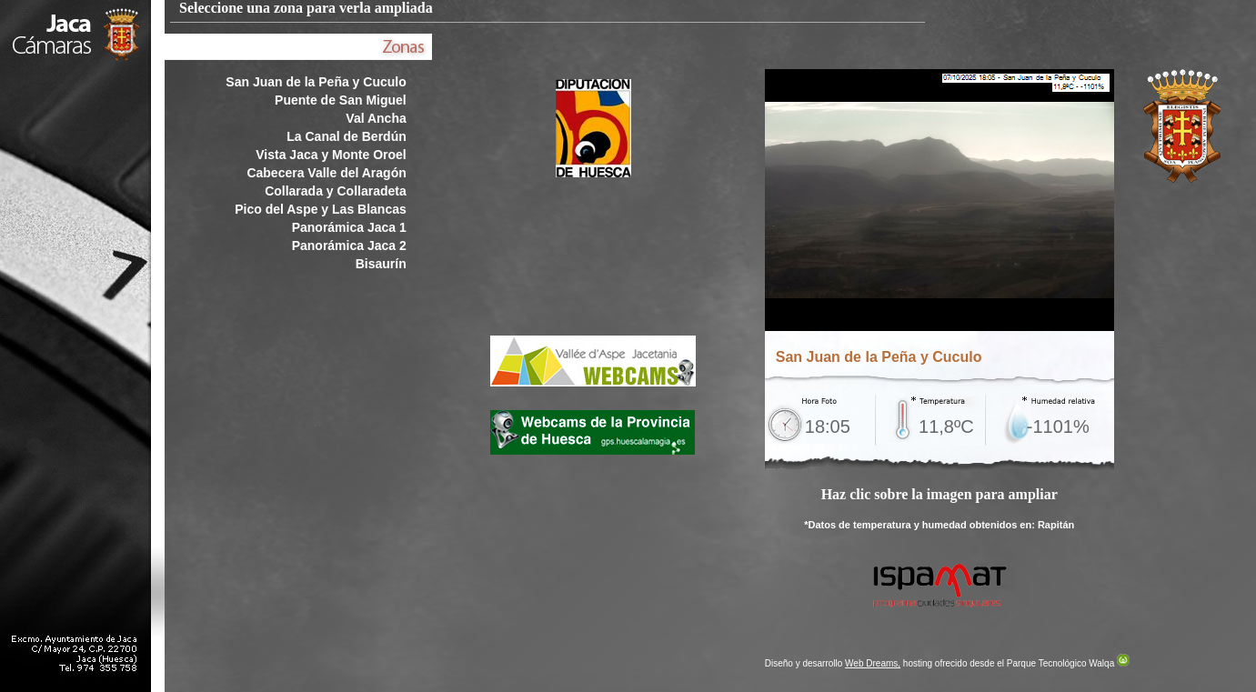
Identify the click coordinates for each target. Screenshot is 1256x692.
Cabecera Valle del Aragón (326, 172)
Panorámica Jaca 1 (349, 227)
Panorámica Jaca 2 (349, 245)
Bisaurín (381, 263)
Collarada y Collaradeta (336, 191)
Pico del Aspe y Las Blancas (321, 209)
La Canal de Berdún (346, 136)
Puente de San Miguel (341, 100)
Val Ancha (376, 118)
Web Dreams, (872, 663)
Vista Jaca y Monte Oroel (331, 154)
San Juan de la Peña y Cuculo (316, 82)
